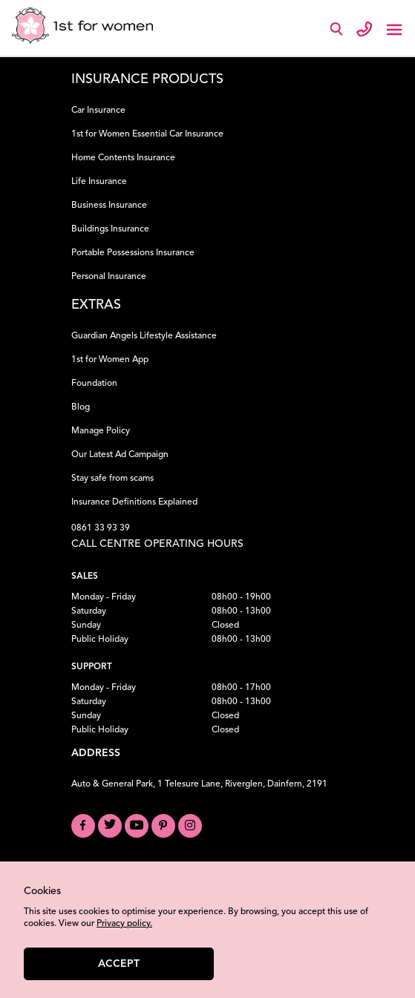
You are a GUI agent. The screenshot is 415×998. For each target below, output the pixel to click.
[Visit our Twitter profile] (110, 826)
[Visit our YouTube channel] (136, 826)
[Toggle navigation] (394, 28)
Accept (119, 964)
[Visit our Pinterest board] (163, 826)
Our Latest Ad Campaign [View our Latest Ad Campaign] (120, 454)
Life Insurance (99, 181)
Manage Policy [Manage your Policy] (100, 431)
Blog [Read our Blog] (80, 407)
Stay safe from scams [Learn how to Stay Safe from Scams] (112, 478)
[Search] (339, 32)
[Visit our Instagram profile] (190, 826)
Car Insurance (98, 110)
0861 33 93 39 (100, 528)
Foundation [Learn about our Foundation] (94, 383)
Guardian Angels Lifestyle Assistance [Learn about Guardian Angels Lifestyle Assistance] (144, 336)
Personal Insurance (108, 276)
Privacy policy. (124, 923)
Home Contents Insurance (123, 158)
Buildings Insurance (110, 229)
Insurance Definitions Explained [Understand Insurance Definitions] (134, 502)
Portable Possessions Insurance (133, 253)
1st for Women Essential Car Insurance (147, 134)
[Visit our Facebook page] (83, 826)
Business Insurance (109, 205)
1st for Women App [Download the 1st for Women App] (109, 359)
